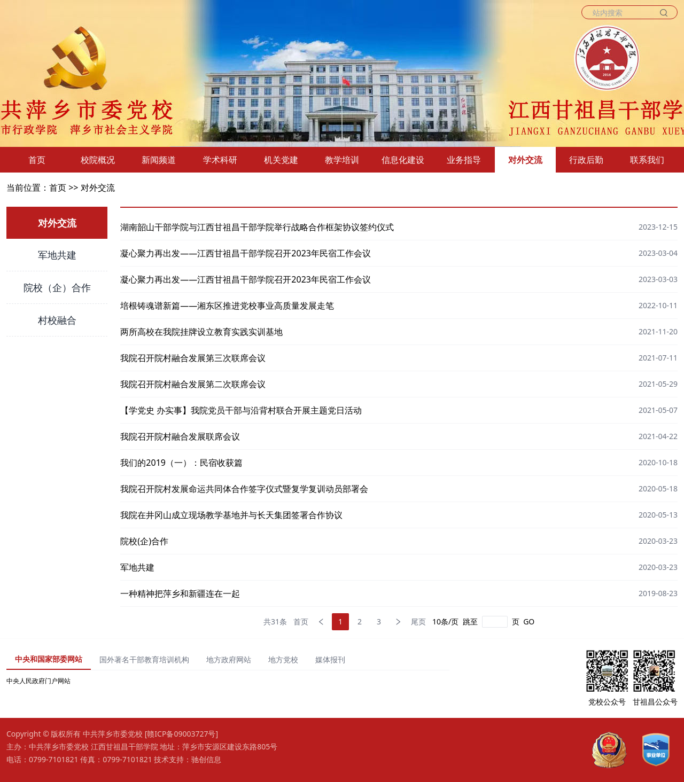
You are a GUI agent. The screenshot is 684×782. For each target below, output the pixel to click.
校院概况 (98, 160)
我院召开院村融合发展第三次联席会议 (193, 358)
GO (528, 621)
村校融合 (57, 320)
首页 (36, 160)
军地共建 (57, 254)
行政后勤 (586, 160)
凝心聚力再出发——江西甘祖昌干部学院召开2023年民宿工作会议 (245, 253)
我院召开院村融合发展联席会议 (180, 436)
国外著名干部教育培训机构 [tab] (144, 659)
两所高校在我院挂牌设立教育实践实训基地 (201, 332)
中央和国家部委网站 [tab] (48, 659)
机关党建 (281, 160)
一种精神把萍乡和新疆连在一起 (180, 593)
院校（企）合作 (57, 287)
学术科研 (220, 160)
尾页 (418, 621)
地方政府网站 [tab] (228, 659)
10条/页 (445, 621)
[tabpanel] (227, 681)
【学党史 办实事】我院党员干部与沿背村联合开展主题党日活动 (241, 410)
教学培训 (342, 160)
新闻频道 (159, 160)
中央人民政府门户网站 (38, 680)
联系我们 (647, 160)
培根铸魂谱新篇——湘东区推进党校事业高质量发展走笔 (227, 305)
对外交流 (525, 160)
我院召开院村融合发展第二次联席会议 (193, 384)
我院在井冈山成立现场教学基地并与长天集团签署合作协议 (231, 515)
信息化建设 (403, 160)
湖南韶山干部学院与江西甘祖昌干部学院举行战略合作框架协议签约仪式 (257, 227)
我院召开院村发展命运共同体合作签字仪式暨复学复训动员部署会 (244, 489)
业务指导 (464, 160)
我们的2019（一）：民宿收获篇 (181, 462)
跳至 (470, 621)
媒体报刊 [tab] (330, 659)
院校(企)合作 (144, 541)
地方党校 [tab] (283, 659)
